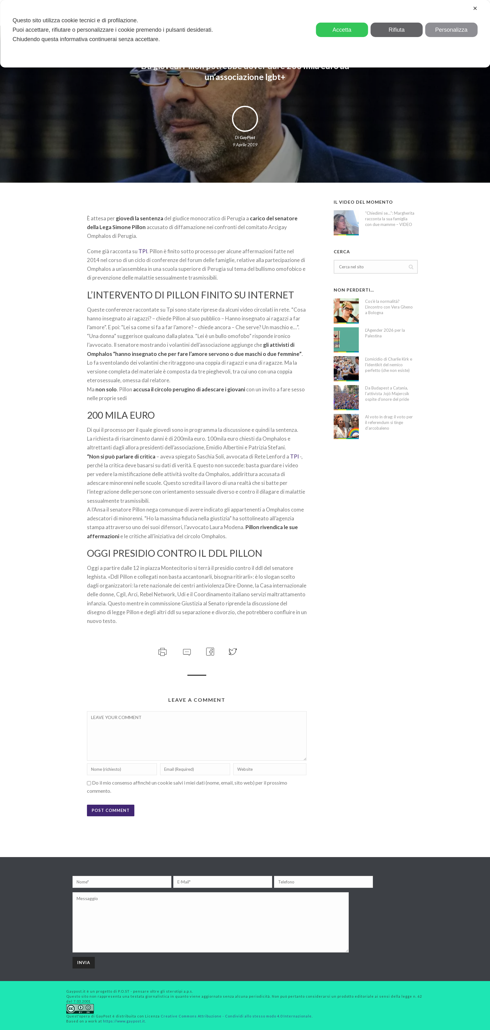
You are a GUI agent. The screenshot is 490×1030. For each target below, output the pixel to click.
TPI (142, 251)
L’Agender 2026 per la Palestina (385, 333)
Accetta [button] (341, 30)
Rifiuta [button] (397, 30)
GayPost (247, 137)
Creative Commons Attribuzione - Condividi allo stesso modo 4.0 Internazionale (236, 1016)
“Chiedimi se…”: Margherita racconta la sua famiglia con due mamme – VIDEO (389, 219)
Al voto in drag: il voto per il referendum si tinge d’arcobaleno (389, 422)
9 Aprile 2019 (245, 144)
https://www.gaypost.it (124, 1021)
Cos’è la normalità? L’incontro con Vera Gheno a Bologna (389, 307)
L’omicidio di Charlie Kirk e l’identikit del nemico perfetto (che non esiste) (388, 365)
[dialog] (245, 33)
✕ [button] (475, 8)
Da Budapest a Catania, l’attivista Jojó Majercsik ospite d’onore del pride (387, 393)
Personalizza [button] (451, 30)
